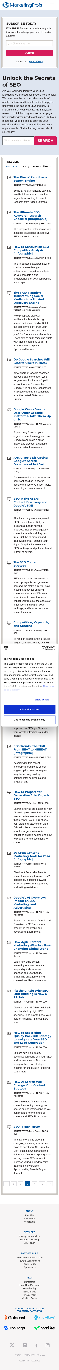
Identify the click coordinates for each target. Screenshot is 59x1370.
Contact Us (29, 1282)
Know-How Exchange (29, 1285)
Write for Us (30, 1264)
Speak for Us (30, 1267)
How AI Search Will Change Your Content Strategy (29, 1085)
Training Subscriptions (29, 1236)
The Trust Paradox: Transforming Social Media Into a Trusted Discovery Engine (29, 298)
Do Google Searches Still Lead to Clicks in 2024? (32, 361)
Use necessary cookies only (29, 719)
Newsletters (29, 1222)
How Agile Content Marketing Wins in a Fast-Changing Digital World (32, 945)
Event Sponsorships (30, 1261)
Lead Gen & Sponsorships (30, 1257)
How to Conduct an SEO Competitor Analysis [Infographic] (31, 250)
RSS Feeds (29, 1218)
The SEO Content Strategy (26, 564)
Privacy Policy (29, 1295)
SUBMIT (29, 53)
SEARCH (45, 140)
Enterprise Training (29, 1239)
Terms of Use (29, 1291)
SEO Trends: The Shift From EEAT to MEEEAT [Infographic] (30, 749)
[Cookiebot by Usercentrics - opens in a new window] (42, 648)
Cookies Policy (29, 1298)
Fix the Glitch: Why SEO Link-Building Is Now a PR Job (31, 994)
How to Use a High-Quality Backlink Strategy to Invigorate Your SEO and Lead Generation (32, 1038)
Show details (42, 699)
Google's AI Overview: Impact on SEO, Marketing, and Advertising (30, 902)
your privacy (35, 61)
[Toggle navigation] (52, 5)
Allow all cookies (29, 709)
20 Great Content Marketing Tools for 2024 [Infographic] (32, 856)
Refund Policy (29, 1288)
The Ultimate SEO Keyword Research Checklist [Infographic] (30, 216)
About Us (29, 1215)
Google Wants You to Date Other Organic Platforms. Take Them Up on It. (32, 414)
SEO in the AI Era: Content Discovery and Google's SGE (30, 502)
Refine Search (12, 166)
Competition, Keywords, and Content (31, 624)
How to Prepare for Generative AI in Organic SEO (32, 795)
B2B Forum (29, 1243)
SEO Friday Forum (27, 1127)
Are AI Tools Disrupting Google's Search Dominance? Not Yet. (31, 461)
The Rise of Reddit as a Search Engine (30, 179)
